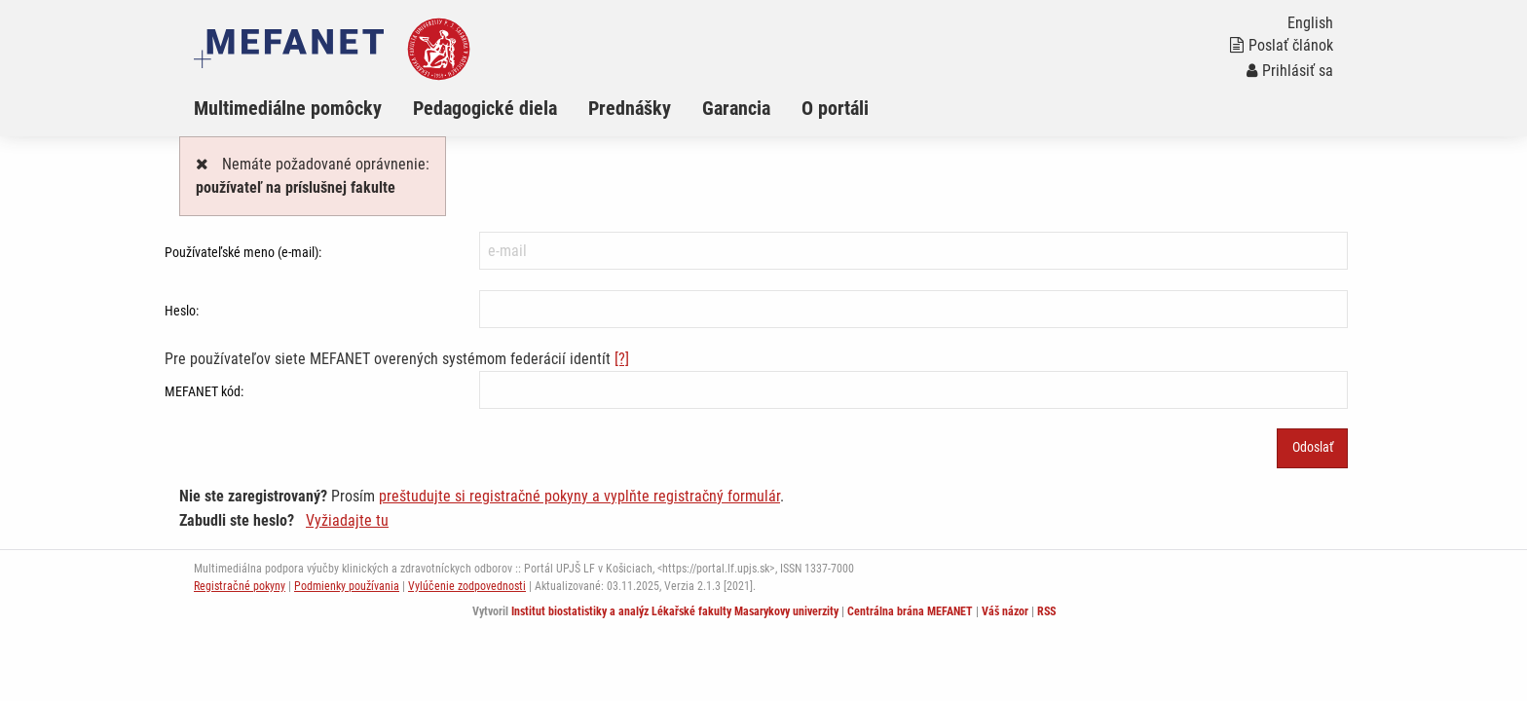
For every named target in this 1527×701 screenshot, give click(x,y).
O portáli (835, 108)
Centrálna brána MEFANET (910, 611)
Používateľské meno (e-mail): (243, 252)
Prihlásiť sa (1290, 70)
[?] (622, 359)
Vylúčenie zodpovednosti (467, 586)
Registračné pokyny (239, 586)
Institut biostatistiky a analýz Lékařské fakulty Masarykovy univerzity (674, 611)
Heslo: (182, 310)
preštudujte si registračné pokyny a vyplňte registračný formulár (579, 496)
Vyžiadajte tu (347, 520)
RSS (1046, 611)
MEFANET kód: (204, 391)
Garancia (736, 108)
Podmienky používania (346, 586)
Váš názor (1005, 611)
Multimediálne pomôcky (288, 108)
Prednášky (629, 108)
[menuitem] (303, 108)
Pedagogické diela (485, 108)
